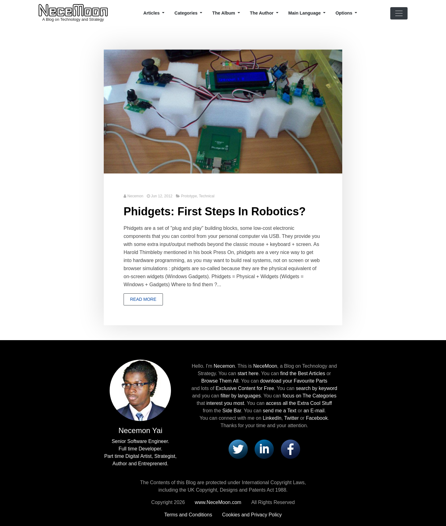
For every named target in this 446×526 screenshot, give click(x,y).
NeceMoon (265, 366)
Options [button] (344, 13)
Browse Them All (219, 381)
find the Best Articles (302, 373)
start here (248, 373)
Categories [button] (186, 13)
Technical (206, 196)
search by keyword (316, 388)
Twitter (291, 418)
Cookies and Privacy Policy (252, 514)
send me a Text (279, 410)
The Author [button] (262, 13)
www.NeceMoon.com (218, 502)
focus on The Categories (309, 395)
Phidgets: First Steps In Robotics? (215, 211)
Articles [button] (152, 13)
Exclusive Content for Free (245, 388)
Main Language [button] (305, 13)
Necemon (135, 196)
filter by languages (241, 395)
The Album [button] (224, 13)
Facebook (317, 418)
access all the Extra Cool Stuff (299, 403)
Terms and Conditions (188, 514)
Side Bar (231, 410)
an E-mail (314, 410)
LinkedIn (272, 418)
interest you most (225, 403)
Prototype (189, 196)
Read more (143, 299)
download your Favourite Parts (293, 381)
